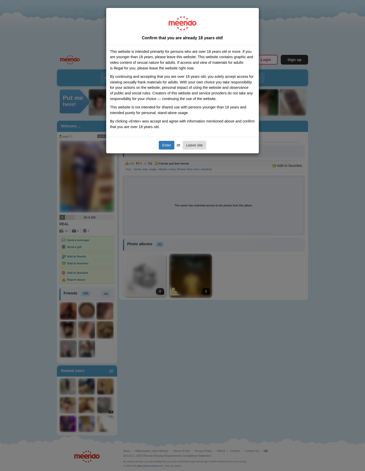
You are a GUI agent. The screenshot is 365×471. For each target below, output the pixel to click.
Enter (166, 145)
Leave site (194, 145)
